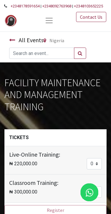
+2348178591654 (25, 6)
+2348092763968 (56, 6)
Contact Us (91, 17)
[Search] (80, 53)
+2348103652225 (88, 6)
